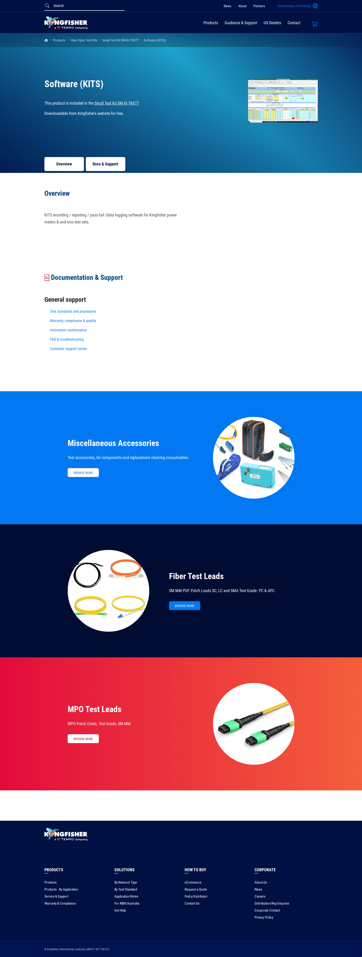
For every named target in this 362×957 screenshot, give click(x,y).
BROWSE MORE (83, 473)
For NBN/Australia (126, 903)
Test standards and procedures (73, 311)
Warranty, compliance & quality (73, 321)
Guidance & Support (241, 22)
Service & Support (56, 896)
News (227, 6)
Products (210, 22)
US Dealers (272, 22)
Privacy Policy (264, 917)
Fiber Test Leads (196, 576)
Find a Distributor (196, 896)
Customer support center (68, 348)
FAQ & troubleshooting (67, 339)
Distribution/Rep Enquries (272, 903)
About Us (261, 882)
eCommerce (193, 882)
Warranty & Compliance (60, 903)
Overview (64, 163)
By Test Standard (125, 889)
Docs (105, 163)
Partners (259, 6)
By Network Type (125, 882)
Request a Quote (196, 889)
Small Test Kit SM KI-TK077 (120, 40)
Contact (294, 22)
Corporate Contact (267, 910)
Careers (260, 896)
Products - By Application (61, 889)
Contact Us (192, 903)
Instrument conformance (68, 330)
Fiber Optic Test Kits (83, 40)
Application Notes (126, 896)
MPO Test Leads (94, 709)
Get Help (120, 910)
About (242, 6)
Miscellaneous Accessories (113, 443)
